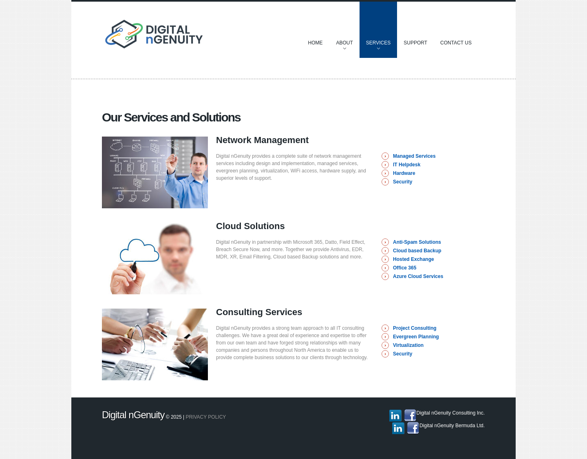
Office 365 (404, 268)
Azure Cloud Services (418, 276)
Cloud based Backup (417, 251)
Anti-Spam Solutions (417, 242)
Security (402, 182)
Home (315, 43)
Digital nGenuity (133, 414)
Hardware (404, 173)
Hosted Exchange (413, 259)
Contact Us (456, 43)
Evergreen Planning (416, 337)
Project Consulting (415, 328)
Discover (172, 36)
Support (415, 43)
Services (378, 46)
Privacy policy (205, 417)
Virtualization (408, 345)
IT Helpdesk (406, 165)
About (344, 46)
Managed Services (414, 156)
